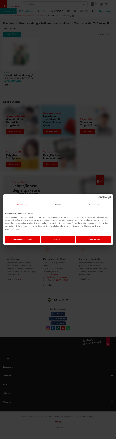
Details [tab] (58, 205)
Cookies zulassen (93, 239)
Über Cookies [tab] (94, 205)
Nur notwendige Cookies (22, 239)
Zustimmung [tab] (22, 205)
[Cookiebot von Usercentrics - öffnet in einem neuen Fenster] (100, 198)
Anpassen (58, 239)
